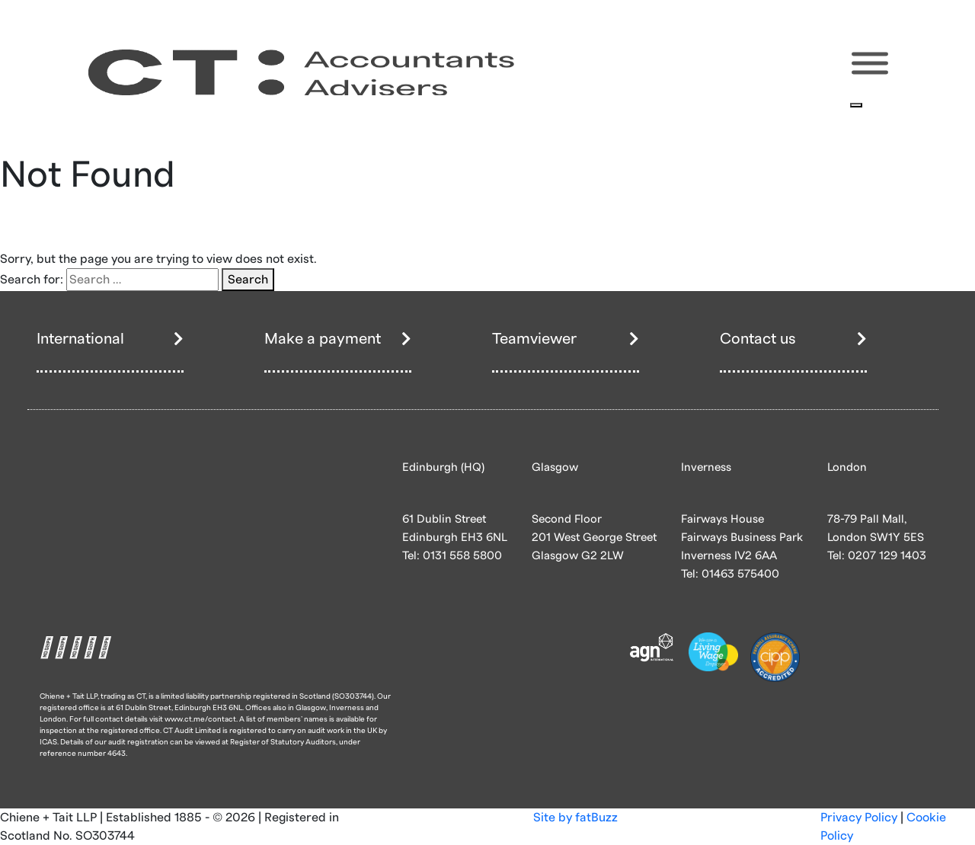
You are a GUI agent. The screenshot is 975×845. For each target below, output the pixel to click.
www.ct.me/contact (200, 719)
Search (248, 280)
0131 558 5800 (462, 556)
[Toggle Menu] (870, 64)
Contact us (758, 339)
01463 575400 (740, 574)
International (80, 339)
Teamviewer (534, 339)
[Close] (856, 105)
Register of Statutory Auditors (283, 742)
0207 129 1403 (887, 556)
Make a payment (322, 339)
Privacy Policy (858, 817)
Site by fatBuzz (575, 817)
